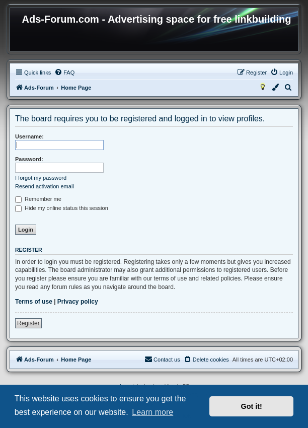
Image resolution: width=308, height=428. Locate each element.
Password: (29, 159)
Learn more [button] (152, 412)
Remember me (38, 199)
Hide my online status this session (61, 208)
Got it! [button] (251, 406)
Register (28, 323)
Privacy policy (77, 301)
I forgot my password (40, 178)
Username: (29, 136)
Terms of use (33, 301)
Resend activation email (44, 186)
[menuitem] (64, 72)
